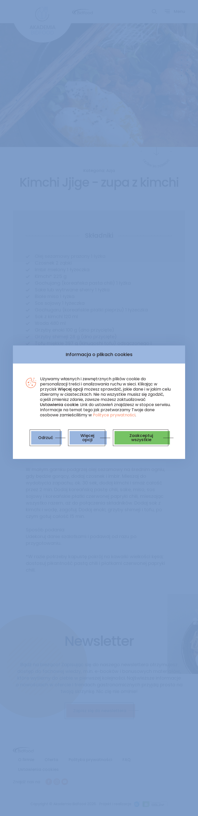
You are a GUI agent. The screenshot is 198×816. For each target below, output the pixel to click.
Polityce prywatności (114, 415)
